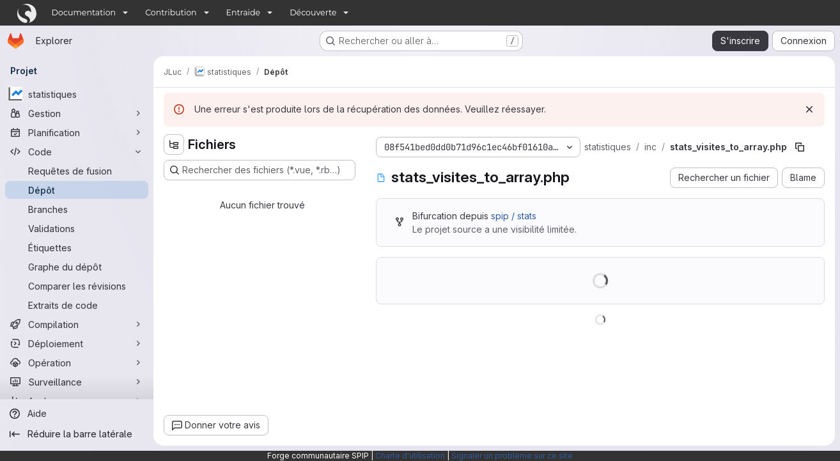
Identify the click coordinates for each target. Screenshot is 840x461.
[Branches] (76, 209)
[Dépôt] (76, 190)
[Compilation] (76, 324)
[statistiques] (76, 94)
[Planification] (76, 132)
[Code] (76, 151)
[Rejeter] (809, 109)
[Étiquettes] (76, 247)
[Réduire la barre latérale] (76, 434)
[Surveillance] (76, 382)
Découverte (313, 12)
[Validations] (76, 228)
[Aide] (76, 414)
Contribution (170, 12)
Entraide (243, 12)
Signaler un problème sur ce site (512, 455)
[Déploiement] (76, 343)
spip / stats (513, 215)
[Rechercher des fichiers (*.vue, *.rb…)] (259, 170)
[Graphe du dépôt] (76, 267)
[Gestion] (76, 113)
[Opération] (76, 362)
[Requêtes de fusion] (76, 171)
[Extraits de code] (76, 305)
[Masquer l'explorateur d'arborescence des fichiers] (174, 144)
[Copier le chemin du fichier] (799, 147)
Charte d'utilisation (410, 455)
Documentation (84, 12)
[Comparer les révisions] (76, 286)
